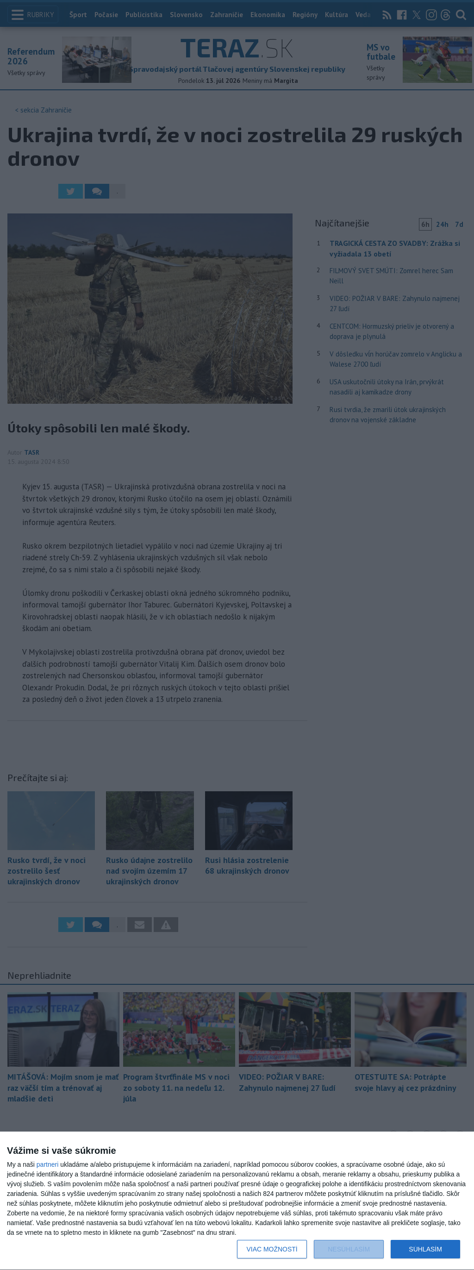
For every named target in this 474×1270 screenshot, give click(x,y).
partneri (47, 1164)
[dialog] (237, 1201)
